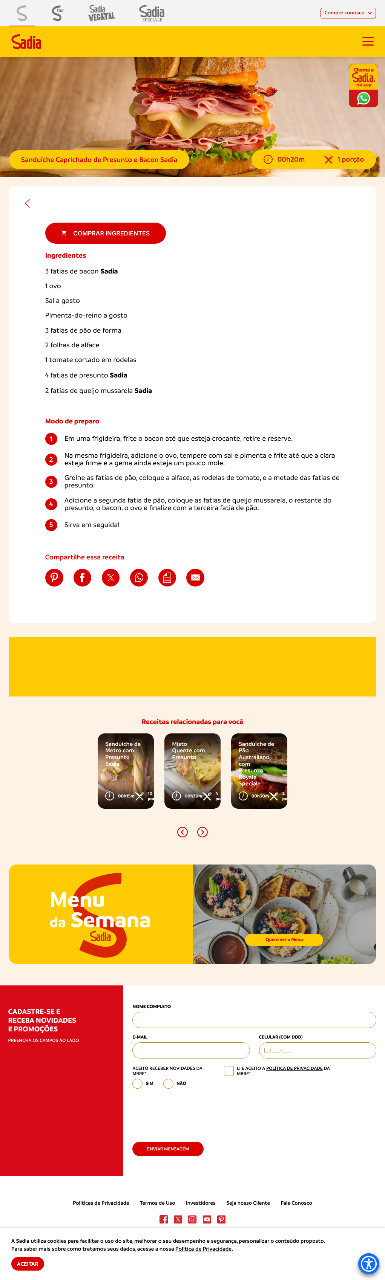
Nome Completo (151, 1007)
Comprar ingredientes (105, 233)
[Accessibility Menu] (368, 1263)
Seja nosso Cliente (248, 1203)
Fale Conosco (296, 1203)
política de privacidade (294, 1068)
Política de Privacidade (203, 1249)
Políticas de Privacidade (101, 1203)
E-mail (139, 1037)
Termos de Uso (157, 1203)
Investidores (201, 1203)
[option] (125, 771)
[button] (182, 832)
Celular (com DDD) (281, 1037)
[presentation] (189, 1112)
